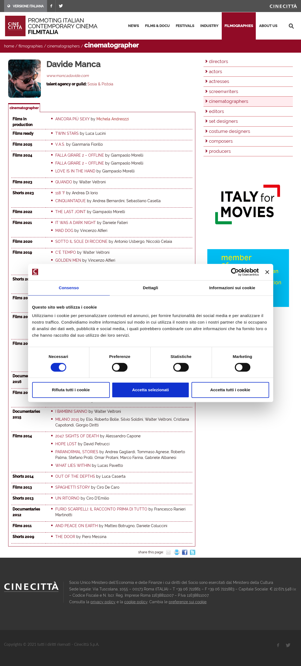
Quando (63, 182)
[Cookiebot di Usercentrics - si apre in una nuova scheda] (235, 272)
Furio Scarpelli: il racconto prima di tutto (101, 509)
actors (215, 71)
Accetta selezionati (150, 389)
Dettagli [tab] (150, 287)
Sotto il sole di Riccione (81, 241)
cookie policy (135, 602)
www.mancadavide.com (67, 75)
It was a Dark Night (75, 222)
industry (209, 26)
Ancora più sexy (72, 119)
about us (268, 26)
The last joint (70, 212)
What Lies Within (73, 465)
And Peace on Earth (76, 526)
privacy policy (102, 602)
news (133, 26)
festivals (185, 26)
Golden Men (68, 260)
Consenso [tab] (69, 287)
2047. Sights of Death (77, 436)
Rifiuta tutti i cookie (71, 389)
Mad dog (64, 230)
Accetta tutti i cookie (230, 389)
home (9, 46)
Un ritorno (67, 498)
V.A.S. (60, 144)
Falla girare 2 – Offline (79, 155)
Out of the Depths (75, 476)
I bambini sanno (71, 411)
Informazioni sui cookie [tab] (232, 287)
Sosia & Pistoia (100, 84)
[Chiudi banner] (267, 272)
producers (220, 151)
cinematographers (63, 46)
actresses (219, 81)
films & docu (157, 26)
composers (221, 141)
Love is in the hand (75, 171)
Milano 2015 (67, 419)
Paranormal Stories (76, 452)
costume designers (229, 131)
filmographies (238, 26)
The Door (65, 536)
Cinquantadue (70, 201)
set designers (223, 121)
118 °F (60, 193)
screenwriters (223, 91)
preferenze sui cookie (187, 602)
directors (218, 61)
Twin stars (67, 133)
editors (216, 111)
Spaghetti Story (72, 487)
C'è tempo (65, 252)
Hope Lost (66, 444)
